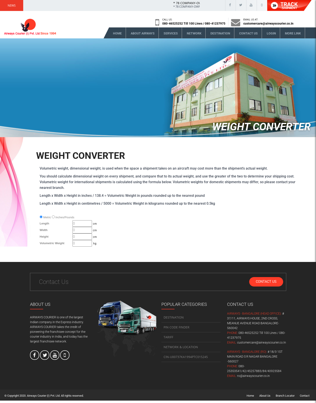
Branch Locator (285, 398)
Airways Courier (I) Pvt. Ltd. (43, 398)
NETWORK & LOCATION (181, 349)
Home (117, 36)
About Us (264, 398)
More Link (293, 36)
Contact (304, 398)
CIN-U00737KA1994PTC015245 (186, 359)
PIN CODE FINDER (176, 330)
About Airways (143, 36)
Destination (220, 36)
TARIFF (168, 339)
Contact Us (248, 36)
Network (194, 36)
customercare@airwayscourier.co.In (268, 23)
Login (271, 36)
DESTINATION (174, 320)
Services (171, 36)
